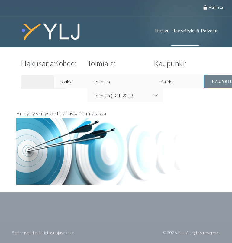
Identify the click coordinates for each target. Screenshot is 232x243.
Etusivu (161, 30)
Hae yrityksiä (185, 30)
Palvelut (209, 30)
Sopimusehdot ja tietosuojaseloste (43, 232)
